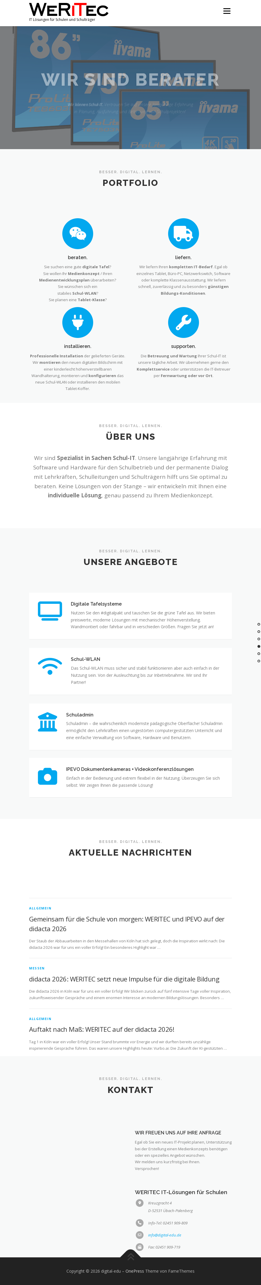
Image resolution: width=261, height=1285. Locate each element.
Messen (37, 1035)
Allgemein (40, 975)
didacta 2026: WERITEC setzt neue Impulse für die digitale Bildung (124, 1045)
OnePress (135, 1271)
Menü (227, 11)
